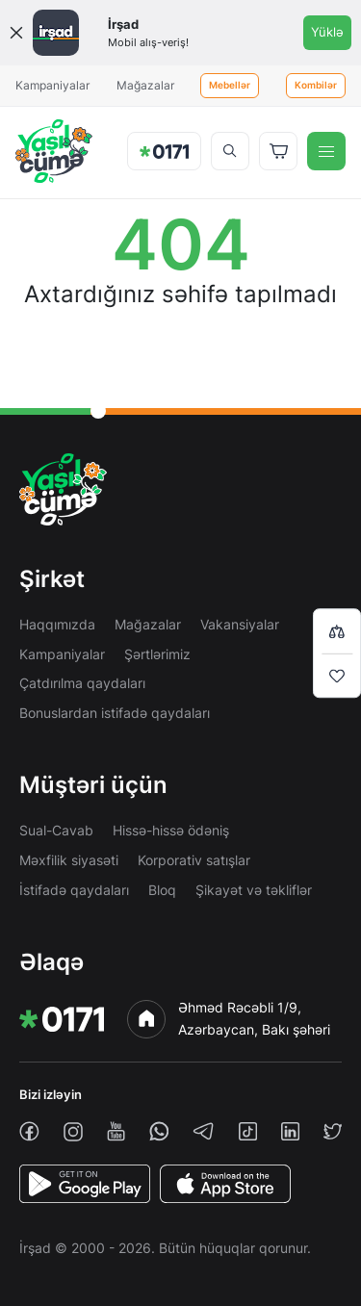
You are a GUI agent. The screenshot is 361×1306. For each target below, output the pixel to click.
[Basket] (278, 151)
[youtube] (116, 1131)
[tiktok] (248, 1131)
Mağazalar (145, 85)
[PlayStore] (84, 1184)
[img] (53, 151)
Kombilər (316, 85)
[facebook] (29, 1131)
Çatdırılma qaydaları (82, 683)
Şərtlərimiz (157, 654)
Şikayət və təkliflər (253, 890)
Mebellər (229, 85)
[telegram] (203, 1131)
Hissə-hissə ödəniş (171, 830)
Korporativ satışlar (194, 860)
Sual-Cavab (56, 830)
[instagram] (73, 1131)
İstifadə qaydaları (74, 890)
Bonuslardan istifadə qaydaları (114, 712)
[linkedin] (290, 1131)
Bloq (162, 890)
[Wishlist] (337, 675)
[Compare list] (337, 631)
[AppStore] (225, 1184)
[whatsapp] (159, 1131)
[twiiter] (332, 1131)
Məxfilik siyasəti (68, 860)
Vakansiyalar (239, 624)
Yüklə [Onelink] (327, 31)
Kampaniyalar (52, 85)
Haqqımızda (57, 624)
